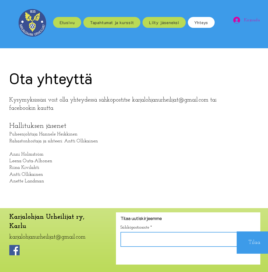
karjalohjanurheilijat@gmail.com (170, 100)
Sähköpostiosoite (134, 227)
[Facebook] (14, 250)
